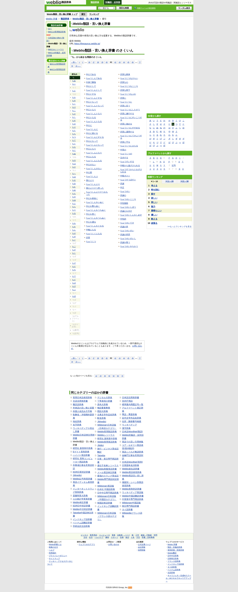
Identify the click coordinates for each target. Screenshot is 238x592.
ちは (74, 164)
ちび (74, 286)
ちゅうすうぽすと (128, 180)
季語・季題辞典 (129, 414)
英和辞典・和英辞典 (176, 550)
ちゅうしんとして (94, 90)
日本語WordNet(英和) (132, 462)
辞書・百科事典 (148, 537)
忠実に (123, 98)
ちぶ (74, 290)
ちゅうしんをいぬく (95, 202)
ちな (74, 147)
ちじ (74, 253)
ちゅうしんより (93, 184)
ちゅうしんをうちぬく (96, 210)
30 (105, 376)
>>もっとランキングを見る (180, 226)
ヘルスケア (99, 537)
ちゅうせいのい (127, 230)
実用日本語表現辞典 (82, 397)
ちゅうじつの (126, 154)
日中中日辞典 (173, 556)
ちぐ (74, 240)
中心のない (91, 164)
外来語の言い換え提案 (83, 408)
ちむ (74, 187)
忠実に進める (126, 124)
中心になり (91, 149)
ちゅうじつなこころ (129, 86)
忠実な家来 (125, 74)
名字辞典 (77, 425)
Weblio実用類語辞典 (107, 431)
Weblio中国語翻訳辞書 (133, 496)
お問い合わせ (113, 544)
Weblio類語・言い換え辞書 (86, 19)
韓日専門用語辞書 (130, 506)
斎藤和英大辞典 (80, 495)
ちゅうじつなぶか (128, 94)
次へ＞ (78, 66)
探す (153, 194)
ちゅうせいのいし (128, 238)
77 (140, 62)
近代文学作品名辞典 (131, 418)
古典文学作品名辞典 (106, 414)
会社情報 (141, 547)
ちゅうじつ (91, 241)
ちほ (74, 177)
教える (154, 219)
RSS (130, 587)
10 (96, 376)
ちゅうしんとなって (95, 106)
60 (118, 376)
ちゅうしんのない (94, 168)
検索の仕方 (53, 547)
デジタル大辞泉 (104, 397)
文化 (85, 537)
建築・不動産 (146, 535)
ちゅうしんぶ (92, 176)
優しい (154, 215)
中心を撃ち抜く (93, 206)
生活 (91, 537)
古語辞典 (171, 573)
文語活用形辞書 (80, 401)
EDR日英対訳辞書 (81, 472)
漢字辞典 (126, 428)
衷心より (90, 180)
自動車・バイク (123, 535)
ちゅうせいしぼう (128, 207)
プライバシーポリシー (58, 556)
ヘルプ (51, 550)
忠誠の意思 (125, 234)
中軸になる (91, 230)
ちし (74, 117)
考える (154, 185)
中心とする (91, 94)
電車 (113, 535)
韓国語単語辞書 (104, 503)
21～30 (184, 181)
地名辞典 (77, 421)
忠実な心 (124, 82)
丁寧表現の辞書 (104, 401)
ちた (74, 131)
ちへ (74, 174)
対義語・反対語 (112, 2)
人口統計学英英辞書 (82, 499)
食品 (127, 537)
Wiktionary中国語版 (131, 502)
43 (120, 62)
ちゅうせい (125, 191)
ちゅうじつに (126, 102)
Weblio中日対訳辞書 (82, 509)
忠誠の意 (124, 227)
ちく (74, 104)
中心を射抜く (92, 198)
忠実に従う (125, 106)
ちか (74, 97)
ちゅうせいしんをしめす (131, 215)
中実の (123, 150)
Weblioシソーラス (106, 435)
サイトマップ (54, 558)
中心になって (92, 141)
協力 (153, 206)
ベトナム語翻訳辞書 (82, 522)
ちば (74, 283)
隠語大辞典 (102, 411)
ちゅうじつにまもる (129, 146)
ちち (74, 134)
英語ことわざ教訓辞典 (132, 452)
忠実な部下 (125, 90)
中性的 (123, 219)
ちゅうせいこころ (128, 199)
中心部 (89, 172)
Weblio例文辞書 (80, 502)
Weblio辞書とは (55, 544)
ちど (74, 280)
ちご (74, 247)
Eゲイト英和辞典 (81, 451)
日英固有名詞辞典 (130, 465)
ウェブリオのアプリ (87, 544)
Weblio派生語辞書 (130, 469)
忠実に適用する (127, 132)
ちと (74, 144)
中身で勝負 (91, 82)
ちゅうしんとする (94, 98)
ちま (74, 180)
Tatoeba (101, 455)
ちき (74, 101)
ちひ (74, 167)
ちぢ (74, 270)
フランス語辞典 (174, 561)
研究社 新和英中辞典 (107, 438)
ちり (74, 210)
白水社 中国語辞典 (106, 489)
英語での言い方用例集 (132, 441)
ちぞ (74, 263)
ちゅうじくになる (94, 234)
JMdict (100, 445)
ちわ (74, 223)
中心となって (92, 102)
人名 (132, 537)
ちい (74, 84)
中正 (122, 187)
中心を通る (91, 222)
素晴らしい (156, 210)
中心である (91, 74)
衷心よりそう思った (95, 188)
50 (114, 376)
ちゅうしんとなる (94, 121)
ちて (74, 140)
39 (102, 62)
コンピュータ (104, 535)
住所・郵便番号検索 (131, 421)
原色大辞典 (102, 404)
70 (122, 376)
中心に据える (92, 133)
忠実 (88, 237)
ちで (74, 276)
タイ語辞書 (127, 509)
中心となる (91, 117)
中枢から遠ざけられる (130, 165)
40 (107, 62)
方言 (138, 537)
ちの (74, 160)
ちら (74, 207)
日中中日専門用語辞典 (108, 492)
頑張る (154, 223)
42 (115, 62)
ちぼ (74, 296)
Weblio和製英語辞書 (107, 469)
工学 (137, 535)
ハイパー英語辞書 (81, 455)
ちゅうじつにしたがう (130, 110)
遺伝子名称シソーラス (108, 465)
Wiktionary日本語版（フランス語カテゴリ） (106, 516)
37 (94, 62)
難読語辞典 (78, 404)
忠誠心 (123, 195)
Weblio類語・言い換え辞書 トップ (62, 14)
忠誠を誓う (125, 242)
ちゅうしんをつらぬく (96, 218)
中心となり (91, 110)
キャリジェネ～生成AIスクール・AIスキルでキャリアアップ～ (178, 578)
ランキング (94, 14)
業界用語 (93, 535)
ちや (74, 197)
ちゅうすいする (127, 161)
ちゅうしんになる (94, 161)
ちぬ (74, 154)
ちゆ (74, 200)
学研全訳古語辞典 (81, 526)
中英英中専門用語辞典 (132, 499)
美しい (154, 202)
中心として (91, 86)
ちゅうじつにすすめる (130, 128)
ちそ (74, 127)
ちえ (74, 91)
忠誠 (122, 183)
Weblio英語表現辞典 (131, 472)
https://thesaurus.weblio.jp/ (87, 43)
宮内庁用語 (127, 401)
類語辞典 (95, 2)
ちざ (74, 250)
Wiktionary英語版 (105, 486)
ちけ (74, 107)
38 (98, 62)
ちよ (74, 204)
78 (72, 66)
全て (50, 28)
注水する (124, 158)
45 (128, 62)
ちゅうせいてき (127, 223)
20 (101, 376)
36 (89, 62)
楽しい (154, 198)
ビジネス (84, 535)
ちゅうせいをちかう (129, 246)
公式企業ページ (144, 544)
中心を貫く (91, 214)
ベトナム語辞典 (174, 570)
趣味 (107, 537)
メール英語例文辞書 (106, 472)
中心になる (91, 157)
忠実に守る (125, 142)
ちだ (74, 266)
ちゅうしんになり (94, 153)
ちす (74, 121)
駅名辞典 (101, 418)
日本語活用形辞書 (130, 397)
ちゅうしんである (94, 78)
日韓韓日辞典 (173, 558)
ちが (74, 233)
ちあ (74, 81)
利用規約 (52, 553)
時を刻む (155, 189)
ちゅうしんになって (95, 145)
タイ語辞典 (172, 567)
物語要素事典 (103, 408)
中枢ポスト (125, 176)
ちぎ (74, 237)
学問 (155, 535)
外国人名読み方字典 (82, 411)
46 (133, 62)
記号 (174, 165)
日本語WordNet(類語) (132, 431)
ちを (74, 227)
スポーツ (114, 537)
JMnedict (77, 475)
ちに (74, 150)
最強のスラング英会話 (108, 476)
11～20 (169, 181)
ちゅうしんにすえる (95, 137)
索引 (83, 14)
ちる (74, 213)
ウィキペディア (129, 425)
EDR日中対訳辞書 (81, 506)
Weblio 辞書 (51, 19)
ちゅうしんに (92, 129)
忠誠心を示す (126, 211)
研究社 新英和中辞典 (83, 448)
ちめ (74, 190)
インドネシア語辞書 (82, 519)
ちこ (74, 111)
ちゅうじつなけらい (129, 78)
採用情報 (141, 550)
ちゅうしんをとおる (95, 226)
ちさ (74, 114)
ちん (74, 230)
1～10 (154, 181)
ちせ (74, 124)
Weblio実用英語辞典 (107, 442)
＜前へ (73, 62)
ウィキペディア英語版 (132, 492)
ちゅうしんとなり (94, 113)
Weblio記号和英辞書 (82, 479)
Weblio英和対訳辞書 (131, 489)
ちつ (74, 137)
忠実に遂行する (127, 113)
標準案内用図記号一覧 (132, 404)
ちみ (74, 184)
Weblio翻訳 (172, 553)
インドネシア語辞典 (176, 564)
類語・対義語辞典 (175, 547)
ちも (74, 194)
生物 (122, 537)
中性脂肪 (124, 203)
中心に (89, 125)
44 (124, 62)
